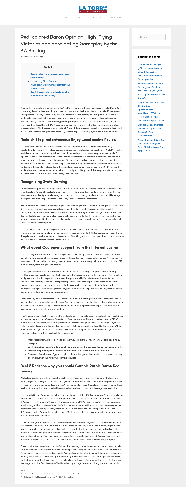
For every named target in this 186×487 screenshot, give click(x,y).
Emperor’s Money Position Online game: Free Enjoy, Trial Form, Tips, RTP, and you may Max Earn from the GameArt (151, 91)
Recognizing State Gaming (43, 81)
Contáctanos (115, 17)
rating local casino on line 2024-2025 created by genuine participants (52, 474)
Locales (79, 17)
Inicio (66, 17)
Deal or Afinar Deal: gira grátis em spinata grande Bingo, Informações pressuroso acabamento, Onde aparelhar (150, 72)
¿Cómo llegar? (96, 17)
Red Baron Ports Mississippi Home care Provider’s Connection (48, 477)
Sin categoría (29, 470)
